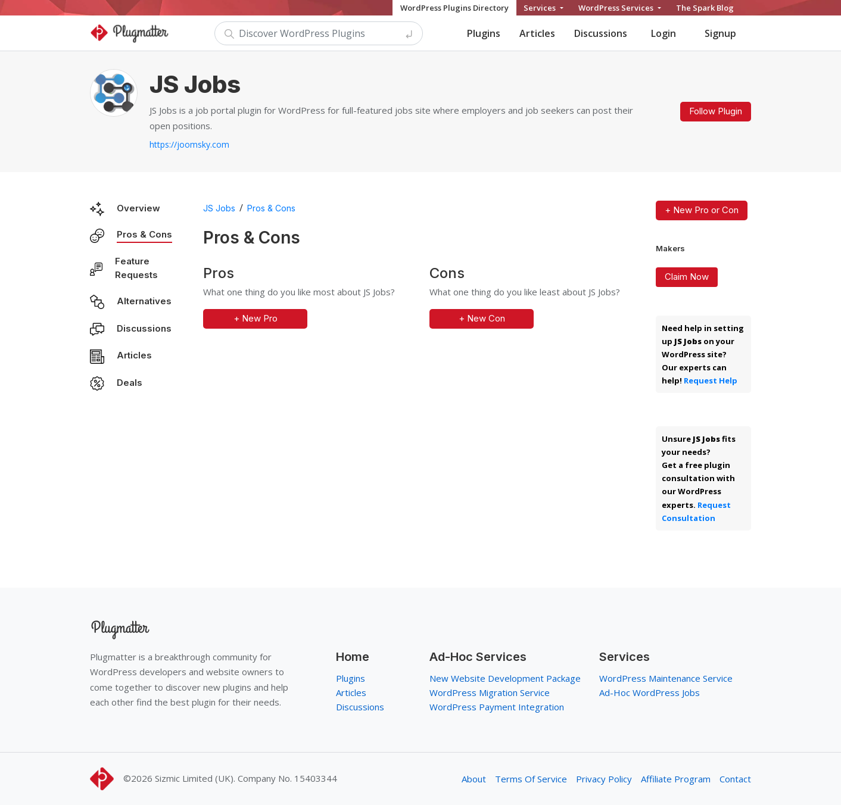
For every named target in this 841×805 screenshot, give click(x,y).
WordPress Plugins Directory (454, 7)
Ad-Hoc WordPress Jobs (649, 692)
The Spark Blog (705, 7)
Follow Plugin (715, 111)
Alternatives (144, 301)
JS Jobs (219, 208)
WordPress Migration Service (489, 692)
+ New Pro (255, 318)
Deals (129, 382)
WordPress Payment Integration (496, 707)
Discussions (600, 33)
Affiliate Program (676, 779)
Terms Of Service (531, 779)
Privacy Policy (604, 779)
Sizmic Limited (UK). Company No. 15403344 (246, 778)
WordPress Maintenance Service (666, 678)
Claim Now (687, 276)
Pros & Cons (144, 234)
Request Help (710, 380)
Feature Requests (136, 267)
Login (663, 33)
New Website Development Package (505, 678)
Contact (735, 779)
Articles (537, 33)
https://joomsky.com (189, 144)
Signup (720, 33)
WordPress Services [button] (616, 7)
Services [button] (540, 7)
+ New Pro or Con (702, 210)
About (474, 779)
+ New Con (482, 318)
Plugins (483, 33)
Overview (138, 208)
